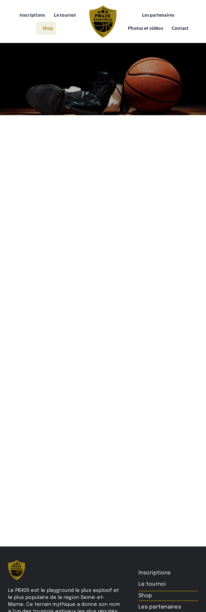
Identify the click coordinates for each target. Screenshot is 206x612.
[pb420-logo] (102, 7)
